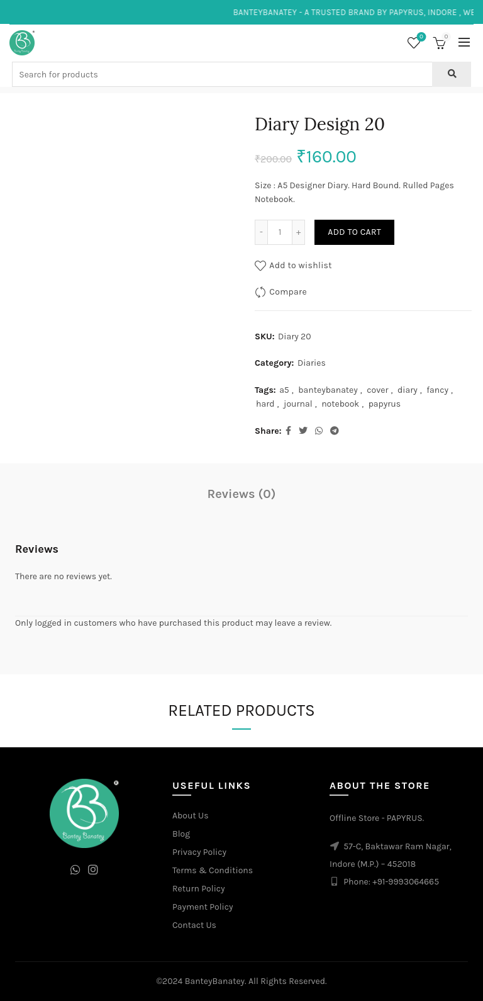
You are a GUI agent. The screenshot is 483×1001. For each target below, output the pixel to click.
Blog (181, 834)
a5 (284, 390)
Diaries (311, 363)
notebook (340, 404)
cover (377, 390)
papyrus (385, 404)
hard (265, 404)
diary (407, 390)
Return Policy (198, 888)
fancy (437, 390)
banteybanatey (328, 390)
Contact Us (194, 925)
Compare (288, 291)
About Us (190, 815)
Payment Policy (202, 907)
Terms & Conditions (212, 870)
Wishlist (420, 37)
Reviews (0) (242, 494)
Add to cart (354, 232)
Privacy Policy (199, 852)
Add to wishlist (300, 265)
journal (298, 404)
